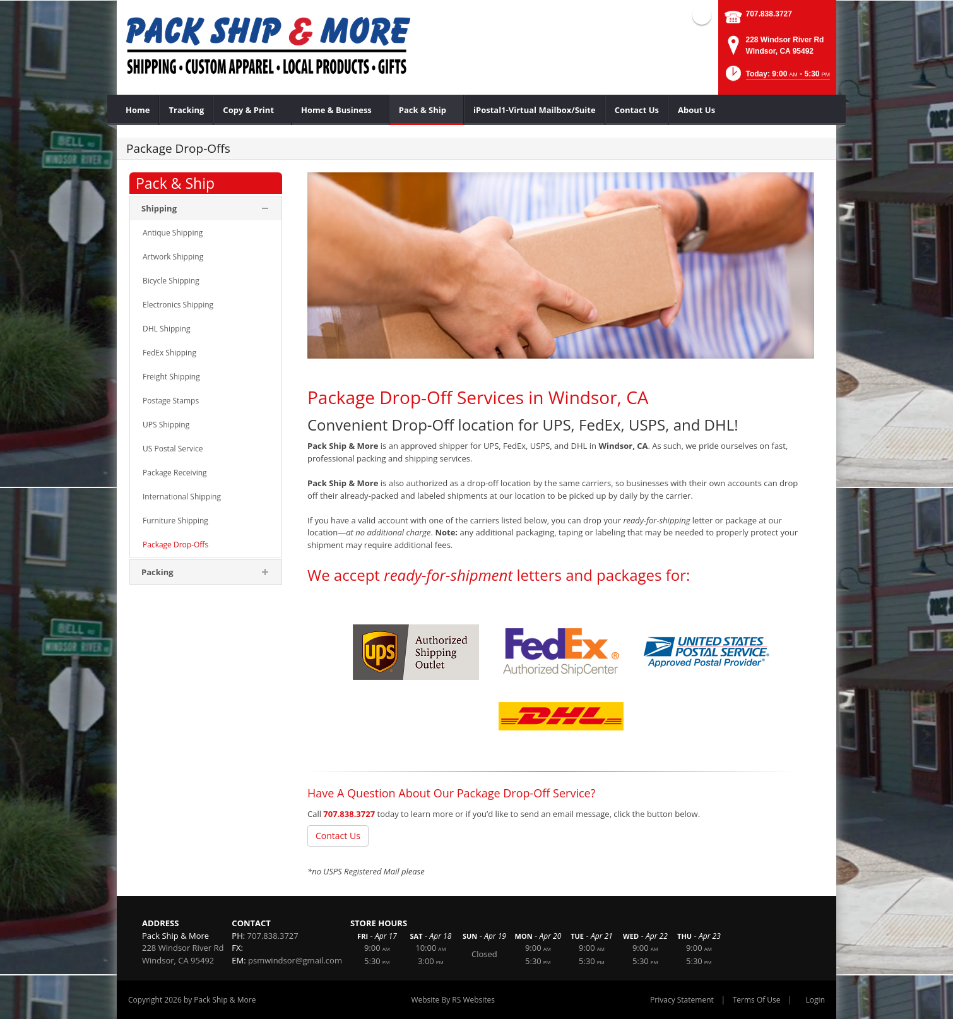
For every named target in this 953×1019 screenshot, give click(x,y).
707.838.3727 (769, 13)
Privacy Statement (682, 999)
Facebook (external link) (701, 15)
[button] (776, 77)
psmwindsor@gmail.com (295, 960)
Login (815, 999)
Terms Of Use (757, 999)
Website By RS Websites (453, 999)
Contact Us (338, 836)
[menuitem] (138, 110)
